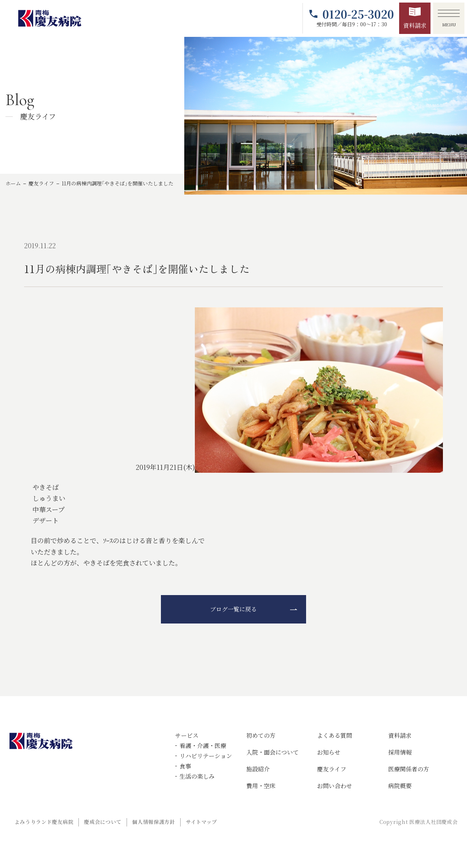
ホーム (13, 183)
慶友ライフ (41, 183)
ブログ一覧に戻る (233, 609)
